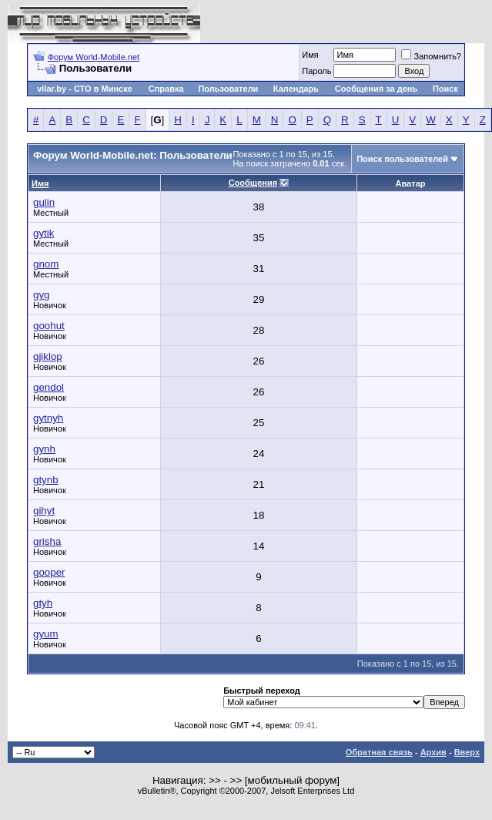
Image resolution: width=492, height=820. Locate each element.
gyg (41, 295)
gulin (44, 202)
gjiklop (47, 356)
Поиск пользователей (402, 158)
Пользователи (228, 88)
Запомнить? (431, 56)
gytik (43, 233)
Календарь (296, 88)
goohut (49, 325)
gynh (44, 449)
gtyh (42, 603)
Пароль (316, 71)
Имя (310, 54)
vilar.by (51, 88)
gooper (49, 572)
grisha (47, 541)
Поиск (445, 88)
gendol (48, 387)
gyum (46, 634)
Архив (433, 752)
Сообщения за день (376, 88)
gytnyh (48, 418)
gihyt (44, 510)
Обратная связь (379, 752)
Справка (166, 88)
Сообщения (253, 182)
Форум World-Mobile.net (93, 57)
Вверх (467, 752)
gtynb (46, 480)
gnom (46, 264)
